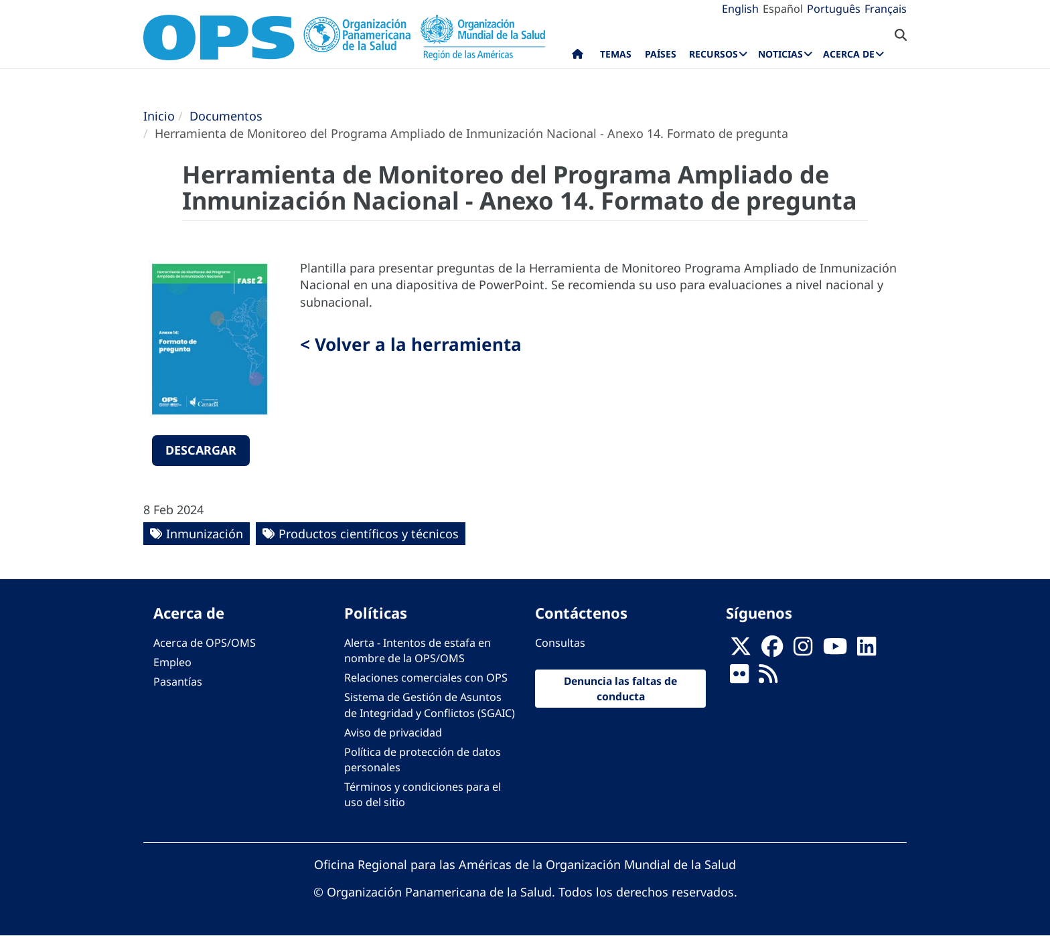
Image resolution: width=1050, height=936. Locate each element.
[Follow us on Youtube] (835, 650)
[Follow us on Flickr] (739, 678)
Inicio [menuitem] (577, 57)
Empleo (172, 662)
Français (886, 8)
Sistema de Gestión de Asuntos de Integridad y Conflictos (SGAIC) (429, 705)
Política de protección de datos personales (422, 760)
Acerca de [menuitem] (849, 54)
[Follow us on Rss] (768, 678)
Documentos (226, 116)
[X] (740, 650)
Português (833, 8)
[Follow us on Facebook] (772, 650)
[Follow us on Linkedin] (866, 650)
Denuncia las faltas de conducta (620, 688)
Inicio (159, 116)
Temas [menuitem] (615, 54)
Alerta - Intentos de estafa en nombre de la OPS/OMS (417, 650)
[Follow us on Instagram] (803, 650)
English (740, 8)
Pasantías (177, 681)
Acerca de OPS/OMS (204, 642)
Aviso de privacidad (393, 732)
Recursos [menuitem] (713, 54)
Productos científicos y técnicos (369, 534)
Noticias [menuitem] (780, 54)
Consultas (560, 642)
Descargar (200, 450)
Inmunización (204, 534)
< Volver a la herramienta (411, 344)
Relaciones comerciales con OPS (426, 677)
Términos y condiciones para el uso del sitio (422, 794)
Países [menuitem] (660, 54)
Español (783, 8)
